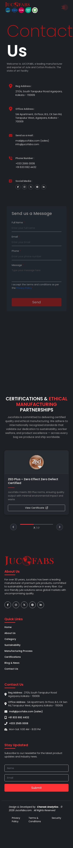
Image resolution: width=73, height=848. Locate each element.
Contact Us (11, 668)
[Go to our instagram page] (16, 605)
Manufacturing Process (18, 651)
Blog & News (11, 663)
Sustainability (12, 645)
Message (18, 272)
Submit (36, 788)
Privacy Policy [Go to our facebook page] (16, 819)
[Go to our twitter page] (24, 605)
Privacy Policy (24, 295)
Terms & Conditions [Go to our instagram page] (35, 819)
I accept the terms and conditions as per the (35, 293)
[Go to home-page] (17, 4)
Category (10, 639)
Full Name (18, 229)
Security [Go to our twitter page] (56, 818)
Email (16, 243)
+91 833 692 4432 (25, 167)
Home (8, 627)
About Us (9, 633)
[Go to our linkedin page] (41, 605)
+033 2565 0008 (25, 163)
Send (36, 309)
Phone (16, 258)
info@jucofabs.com (27, 144)
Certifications (12, 657)
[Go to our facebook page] (8, 605)
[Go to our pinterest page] (32, 605)
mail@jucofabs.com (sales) (32, 140)
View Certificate (36, 507)
